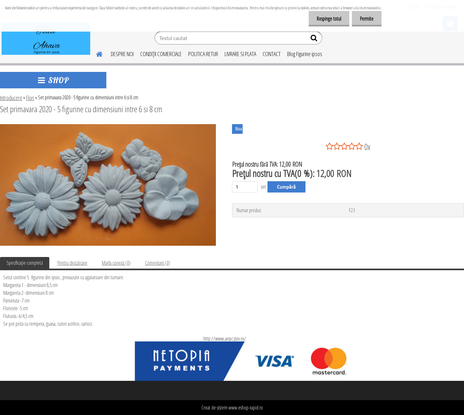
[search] (314, 39)
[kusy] (245, 187)
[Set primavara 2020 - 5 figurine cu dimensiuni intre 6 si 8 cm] (108, 126)
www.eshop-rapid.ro (245, 407)
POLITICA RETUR (203, 54)
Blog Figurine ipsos (304, 54)
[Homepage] (95, 53)
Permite (366, 18)
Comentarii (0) (157, 262)
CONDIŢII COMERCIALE (161, 54)
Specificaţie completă (24, 262)
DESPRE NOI (122, 54)
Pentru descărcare (72, 262)
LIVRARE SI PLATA (240, 54)
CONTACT (272, 54)
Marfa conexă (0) (116, 262)
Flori (30, 98)
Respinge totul (329, 18)
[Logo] (46, 39)
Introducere (11, 98)
